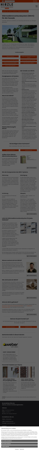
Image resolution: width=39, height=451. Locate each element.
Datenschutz (22, 449)
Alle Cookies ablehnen (6, 443)
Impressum (17, 449)
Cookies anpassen (5, 446)
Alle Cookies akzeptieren (7, 440)
